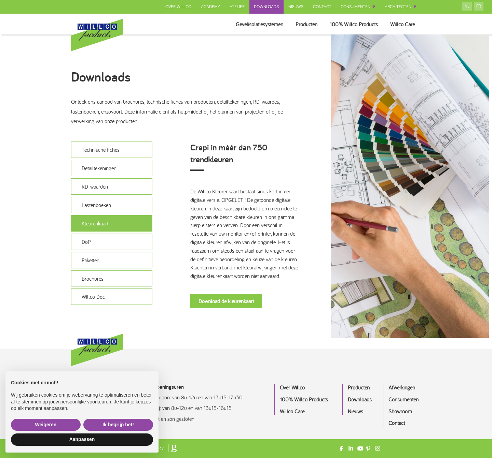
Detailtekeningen (99, 168)
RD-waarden (95, 186)
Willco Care (401, 24)
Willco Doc (93, 297)
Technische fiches (101, 150)
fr (478, 6)
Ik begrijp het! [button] (118, 424)
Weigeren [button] (46, 424)
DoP (86, 242)
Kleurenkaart (95, 223)
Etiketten (90, 260)
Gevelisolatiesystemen (252, 24)
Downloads (266, 7)
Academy (209, 7)
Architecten (398, 7)
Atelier (236, 7)
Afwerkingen (401, 387)
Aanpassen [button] (82, 439)
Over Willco (178, 7)
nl (467, 6)
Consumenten (355, 7)
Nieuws (295, 7)
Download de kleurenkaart (226, 301)
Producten (302, 24)
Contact (322, 7)
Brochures (93, 279)
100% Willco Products (351, 24)
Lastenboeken (96, 205)
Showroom (400, 411)
